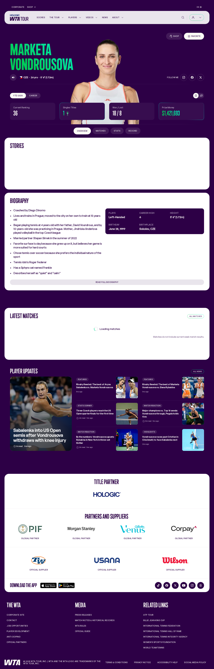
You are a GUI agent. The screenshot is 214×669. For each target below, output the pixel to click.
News (105, 17)
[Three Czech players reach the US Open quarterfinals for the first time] (107, 414)
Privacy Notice (142, 662)
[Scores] (41, 17)
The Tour (56, 17)
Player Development (18, 631)
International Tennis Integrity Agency (165, 637)
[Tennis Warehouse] (38, 560)
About (118, 17)
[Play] (13, 77)
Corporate (18, 7)
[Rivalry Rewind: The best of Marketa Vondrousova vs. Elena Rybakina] (173, 387)
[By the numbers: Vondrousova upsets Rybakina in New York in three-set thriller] (107, 440)
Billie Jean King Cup (154, 620)
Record (133, 131)
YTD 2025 (18, 95)
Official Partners (17, 642)
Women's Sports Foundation (159, 642)
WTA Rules (80, 626)
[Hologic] (107, 494)
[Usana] (107, 560)
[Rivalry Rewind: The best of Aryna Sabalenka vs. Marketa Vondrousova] (107, 387)
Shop (31, 7)
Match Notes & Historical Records (95, 620)
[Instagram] (183, 77)
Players (74, 17)
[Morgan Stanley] (81, 529)
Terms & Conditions (116, 662)
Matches (101, 131)
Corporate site (15, 615)
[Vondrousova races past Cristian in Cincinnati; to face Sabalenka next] (173, 440)
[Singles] (196, 95)
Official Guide (82, 631)
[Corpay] (183, 529)
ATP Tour (148, 615)
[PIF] (30, 529)
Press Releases (83, 615)
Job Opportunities (17, 626)
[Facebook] (192, 77)
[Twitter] (200, 77)
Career (33, 95)
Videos (92, 17)
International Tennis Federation (161, 626)
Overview (82, 131)
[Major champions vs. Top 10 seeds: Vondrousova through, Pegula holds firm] (173, 414)
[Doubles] (201, 95)
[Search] (182, 17)
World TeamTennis (153, 647)
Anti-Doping (13, 637)
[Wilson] (175, 560)
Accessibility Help (167, 662)
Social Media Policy (195, 662)
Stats (117, 131)
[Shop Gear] (174, 36)
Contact (12, 620)
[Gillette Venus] (132, 529)
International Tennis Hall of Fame (162, 631)
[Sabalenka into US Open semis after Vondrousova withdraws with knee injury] (41, 414)
